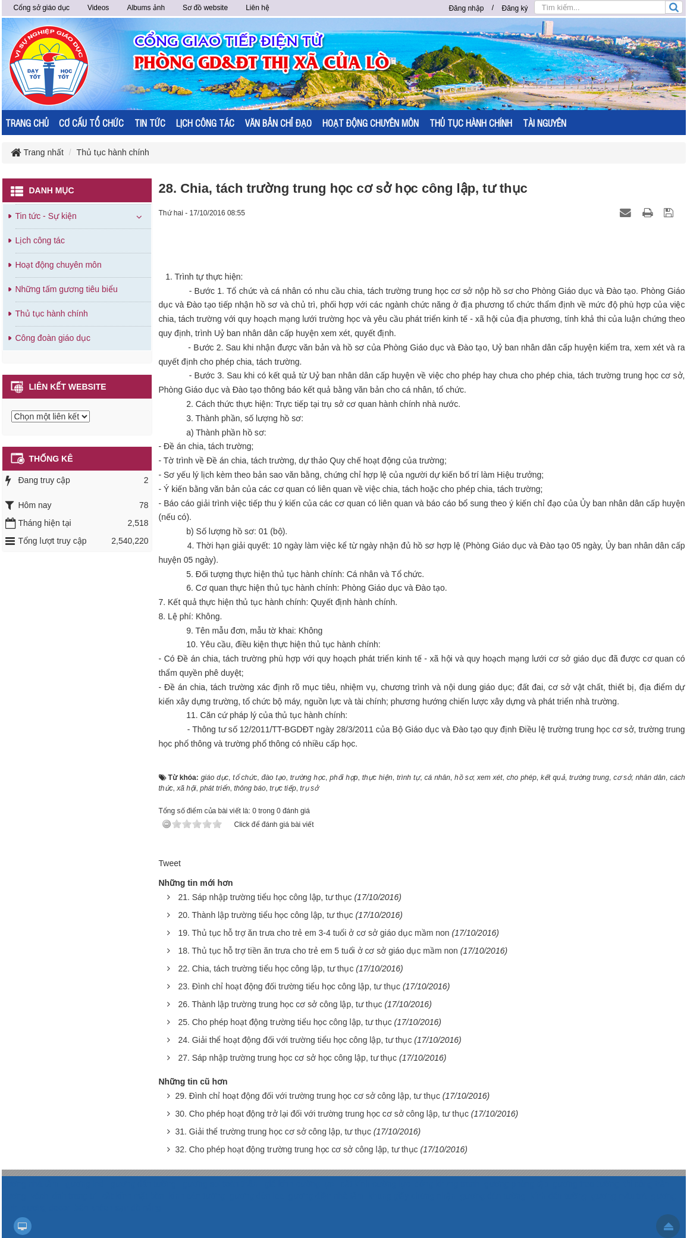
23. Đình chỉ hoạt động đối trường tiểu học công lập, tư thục (289, 986)
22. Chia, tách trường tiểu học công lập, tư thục (265, 968)
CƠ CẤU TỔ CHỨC (91, 123)
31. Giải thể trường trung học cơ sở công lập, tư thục (273, 1131)
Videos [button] (98, 8)
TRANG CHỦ (27, 123)
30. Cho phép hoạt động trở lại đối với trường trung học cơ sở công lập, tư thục (322, 1113)
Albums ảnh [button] (146, 8)
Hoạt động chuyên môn (58, 264)
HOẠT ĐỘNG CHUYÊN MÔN (370, 123)
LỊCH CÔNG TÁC (205, 123)
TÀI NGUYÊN (544, 123)
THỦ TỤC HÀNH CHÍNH (470, 123)
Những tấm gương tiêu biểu (66, 289)
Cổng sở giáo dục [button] (42, 8)
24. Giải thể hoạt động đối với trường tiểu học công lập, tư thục (295, 1040)
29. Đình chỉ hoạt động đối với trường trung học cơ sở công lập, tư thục (307, 1096)
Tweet (170, 863)
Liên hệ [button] (257, 8)
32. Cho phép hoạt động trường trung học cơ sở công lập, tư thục (296, 1149)
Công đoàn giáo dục (53, 338)
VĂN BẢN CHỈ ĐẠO (278, 123)
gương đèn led (257, 1196)
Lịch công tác (40, 240)
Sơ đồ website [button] (205, 8)
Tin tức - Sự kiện (46, 216)
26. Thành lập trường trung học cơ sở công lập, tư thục (280, 1004)
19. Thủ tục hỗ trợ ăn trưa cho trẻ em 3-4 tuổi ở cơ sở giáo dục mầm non (313, 933)
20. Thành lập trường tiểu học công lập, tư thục (265, 915)
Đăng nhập (466, 8)
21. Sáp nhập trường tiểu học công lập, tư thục (265, 897)
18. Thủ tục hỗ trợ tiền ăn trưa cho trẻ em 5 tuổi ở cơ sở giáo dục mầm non (317, 950)
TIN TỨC (149, 123)
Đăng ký (514, 8)
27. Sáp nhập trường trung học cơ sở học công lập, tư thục (287, 1058)
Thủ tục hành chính (51, 313)
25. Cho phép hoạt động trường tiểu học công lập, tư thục (284, 1022)
